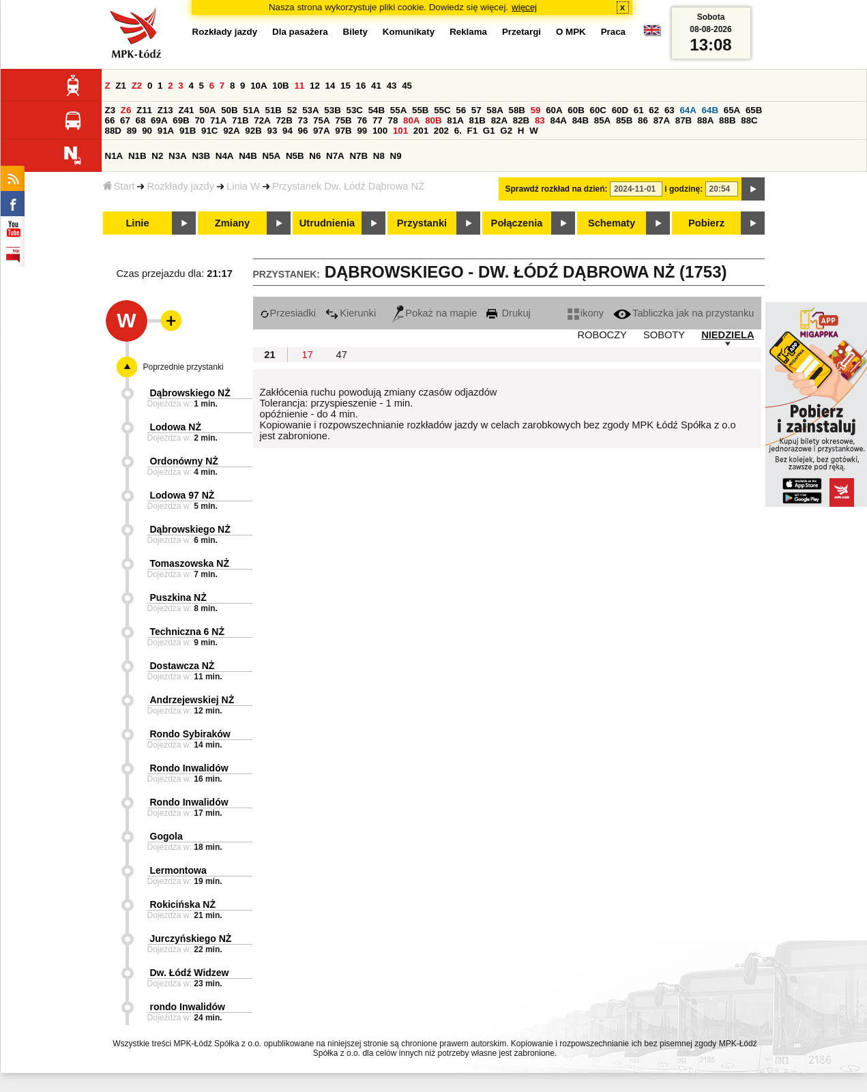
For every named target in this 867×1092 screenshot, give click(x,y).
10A (258, 85)
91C (209, 131)
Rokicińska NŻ (183, 904)
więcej (524, 7)
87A (661, 120)
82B (521, 120)
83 (540, 120)
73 (303, 120)
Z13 (165, 110)
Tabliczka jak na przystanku (683, 313)
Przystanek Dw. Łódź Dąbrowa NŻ (348, 186)
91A (166, 131)
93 (272, 131)
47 (341, 354)
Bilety (355, 32)
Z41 (186, 110)
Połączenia (517, 223)
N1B (137, 156)
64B (710, 110)
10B (280, 85)
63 (669, 110)
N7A (335, 156)
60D (620, 110)
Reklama (468, 32)
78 (392, 120)
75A (321, 120)
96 (303, 131)
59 (536, 110)
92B (253, 131)
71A (218, 120)
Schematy (611, 223)
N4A (225, 156)
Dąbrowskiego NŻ (190, 392)
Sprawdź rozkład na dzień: (556, 189)
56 (461, 110)
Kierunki (350, 313)
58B (517, 110)
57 (476, 110)
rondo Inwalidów (187, 1006)
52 (292, 110)
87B (683, 120)
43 (392, 85)
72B (284, 120)
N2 (157, 156)
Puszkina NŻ (178, 597)
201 (420, 131)
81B (477, 120)
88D (113, 131)
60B (576, 110)
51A (251, 110)
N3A (177, 156)
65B (754, 110)
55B (420, 110)
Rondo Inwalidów (189, 768)
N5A (272, 156)
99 (362, 131)
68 (141, 120)
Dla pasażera (300, 32)
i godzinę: (683, 189)
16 (361, 85)
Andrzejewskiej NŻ (192, 699)
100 (379, 131)
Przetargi (521, 32)
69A (159, 120)
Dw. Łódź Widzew (189, 972)
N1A (114, 156)
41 (376, 85)
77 (377, 120)
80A (411, 120)
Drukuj (508, 313)
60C (598, 110)
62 (654, 110)
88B (727, 120)
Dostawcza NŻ (182, 665)
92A (231, 131)
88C (749, 120)
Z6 (126, 110)
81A (455, 120)
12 (315, 85)
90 (147, 131)
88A (705, 120)
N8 (379, 156)
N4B (248, 156)
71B (240, 120)
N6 (315, 156)
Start (119, 186)
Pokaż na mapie (434, 313)
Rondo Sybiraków (190, 733)
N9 (396, 156)
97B (343, 131)
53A (310, 110)
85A (602, 120)
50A (207, 110)
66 (110, 120)
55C (442, 110)
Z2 (137, 85)
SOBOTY (664, 334)
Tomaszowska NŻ (189, 563)
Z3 (110, 110)
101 (400, 131)
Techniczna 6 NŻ (187, 631)
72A (262, 120)
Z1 (120, 85)
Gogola (166, 836)
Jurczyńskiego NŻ (191, 938)
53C (355, 110)
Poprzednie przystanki (183, 367)
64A (687, 110)
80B (433, 120)
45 (407, 85)
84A (558, 120)
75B (343, 120)
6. (458, 131)
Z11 (144, 110)
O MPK (571, 32)
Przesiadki (288, 313)
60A (554, 110)
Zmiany (232, 223)
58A (494, 110)
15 (345, 85)
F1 (472, 131)
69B (181, 120)
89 (132, 131)
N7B (358, 156)
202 (441, 131)
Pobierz (706, 223)
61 (639, 110)
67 (125, 120)
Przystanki (422, 223)
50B (229, 110)
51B (273, 110)
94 (287, 131)
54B (376, 110)
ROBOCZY (601, 334)
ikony (586, 313)
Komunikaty (409, 32)
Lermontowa (178, 870)
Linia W (243, 186)
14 (330, 85)
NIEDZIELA (727, 334)
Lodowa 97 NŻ (182, 495)
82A (499, 120)
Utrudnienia (327, 223)
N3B (201, 156)
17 (307, 354)
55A (398, 110)
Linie (137, 223)
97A (321, 131)
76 (362, 120)
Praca (613, 32)
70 (199, 120)
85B (624, 120)
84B (580, 120)
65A (732, 110)
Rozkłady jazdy (180, 186)
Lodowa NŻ (175, 427)
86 (643, 120)
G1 (489, 131)
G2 (506, 131)
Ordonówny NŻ (184, 461)
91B (187, 131)
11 (299, 85)
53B (332, 110)
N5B (295, 156)
